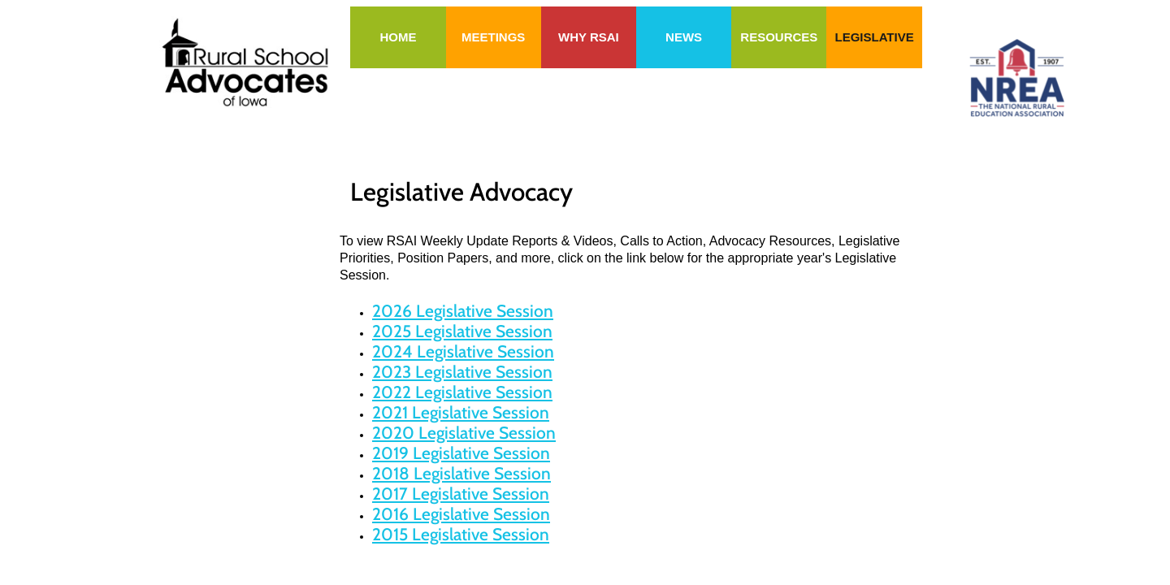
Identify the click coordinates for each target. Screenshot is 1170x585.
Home (397, 37)
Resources (778, 37)
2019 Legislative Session (461, 453)
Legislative (873, 37)
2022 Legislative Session (462, 392)
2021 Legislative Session (460, 412)
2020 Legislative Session (464, 432)
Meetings (493, 37)
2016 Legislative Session (461, 514)
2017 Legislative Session (460, 493)
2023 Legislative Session (462, 372)
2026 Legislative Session (462, 311)
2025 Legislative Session (462, 331)
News (683, 37)
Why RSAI (588, 37)
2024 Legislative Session (463, 351)
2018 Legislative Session (461, 473)
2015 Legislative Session (460, 534)
